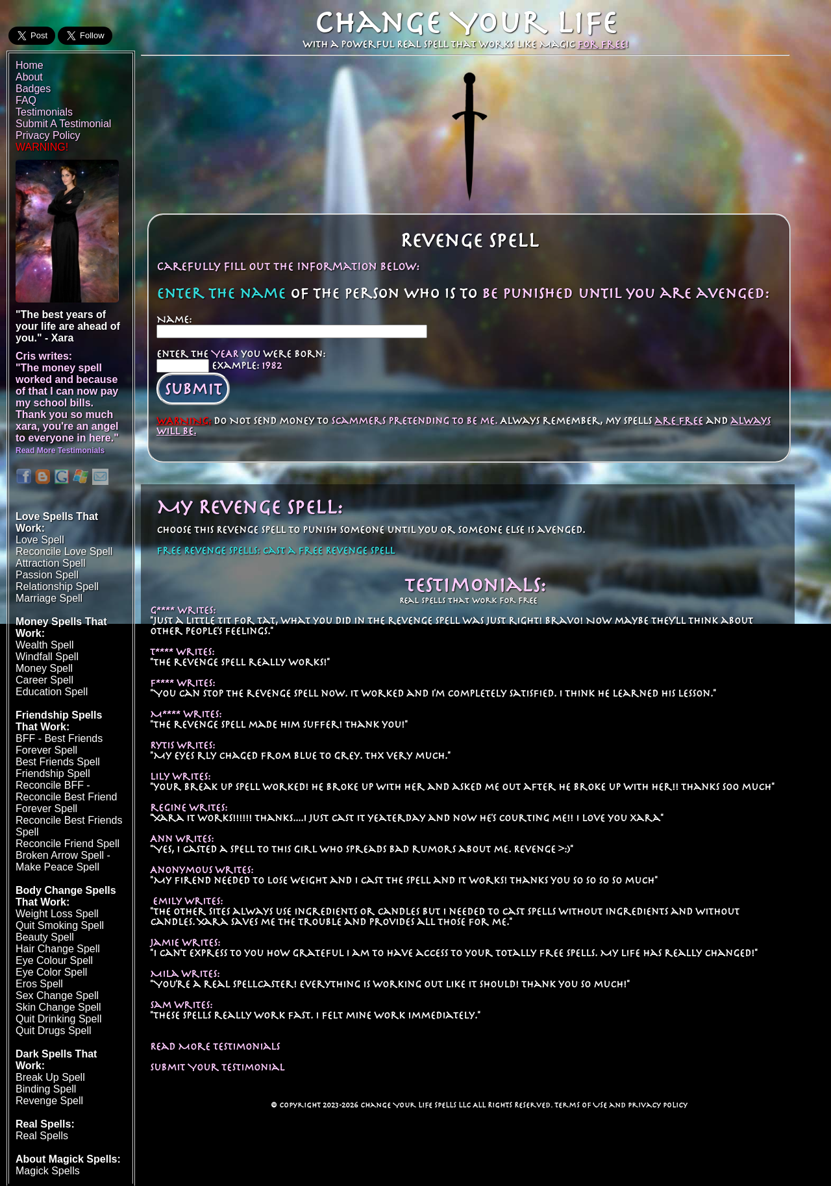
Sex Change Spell (57, 995)
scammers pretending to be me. (414, 420)
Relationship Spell (57, 586)
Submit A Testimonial (63, 123)
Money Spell (44, 668)
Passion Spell (47, 574)
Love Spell (40, 539)
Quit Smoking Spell (60, 925)
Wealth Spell (45, 644)
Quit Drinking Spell (59, 1018)
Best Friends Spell (58, 761)
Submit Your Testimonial (217, 1067)
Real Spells (42, 1135)
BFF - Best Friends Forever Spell (59, 744)
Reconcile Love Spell (64, 551)
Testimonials (44, 111)
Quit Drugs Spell (54, 1030)
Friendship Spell (53, 773)
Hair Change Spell (58, 948)
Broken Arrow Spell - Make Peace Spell (63, 861)
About (29, 76)
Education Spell (52, 691)
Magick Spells (48, 1170)
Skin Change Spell (58, 1007)
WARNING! (42, 147)
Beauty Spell (45, 937)
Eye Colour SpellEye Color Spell (54, 966)
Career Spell (44, 680)
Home (29, 65)
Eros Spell (39, 983)
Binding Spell (46, 1088)
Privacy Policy (658, 1105)
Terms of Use (580, 1105)
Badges (33, 88)
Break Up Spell (50, 1077)
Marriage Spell (49, 598)
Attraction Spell (51, 563)
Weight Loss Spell (57, 913)
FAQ (26, 100)
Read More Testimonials (215, 1046)
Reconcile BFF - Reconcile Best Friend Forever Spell (67, 797)
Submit (193, 388)
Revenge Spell (49, 1100)
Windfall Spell (47, 656)
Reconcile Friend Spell (67, 843)
